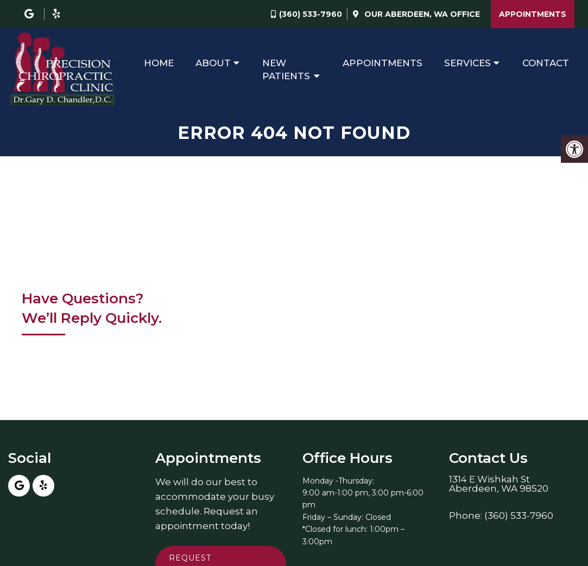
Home (159, 63)
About (213, 63)
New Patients (286, 69)
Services (467, 63)
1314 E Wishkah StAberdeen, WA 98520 (498, 484)
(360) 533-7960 (310, 14)
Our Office (421, 14)
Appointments (532, 14)
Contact (545, 63)
